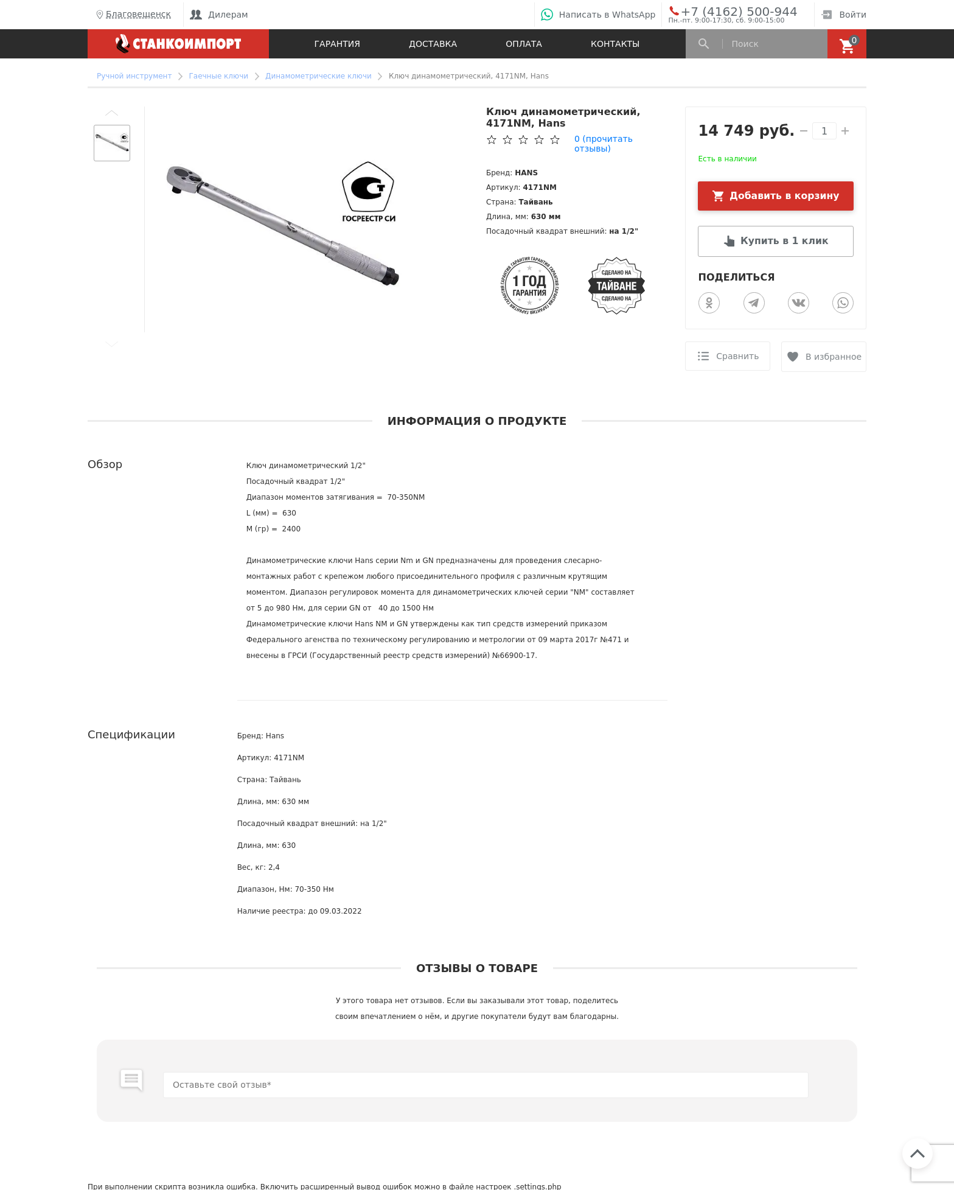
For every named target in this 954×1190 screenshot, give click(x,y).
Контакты (615, 44)
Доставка (433, 44)
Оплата (524, 44)
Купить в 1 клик (784, 241)
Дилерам (219, 15)
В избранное (834, 357)
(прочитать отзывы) (603, 143)
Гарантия (337, 44)
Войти (843, 15)
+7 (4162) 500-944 (727, 11)
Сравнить (737, 357)
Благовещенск (132, 15)
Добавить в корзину (784, 195)
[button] (112, 113)
